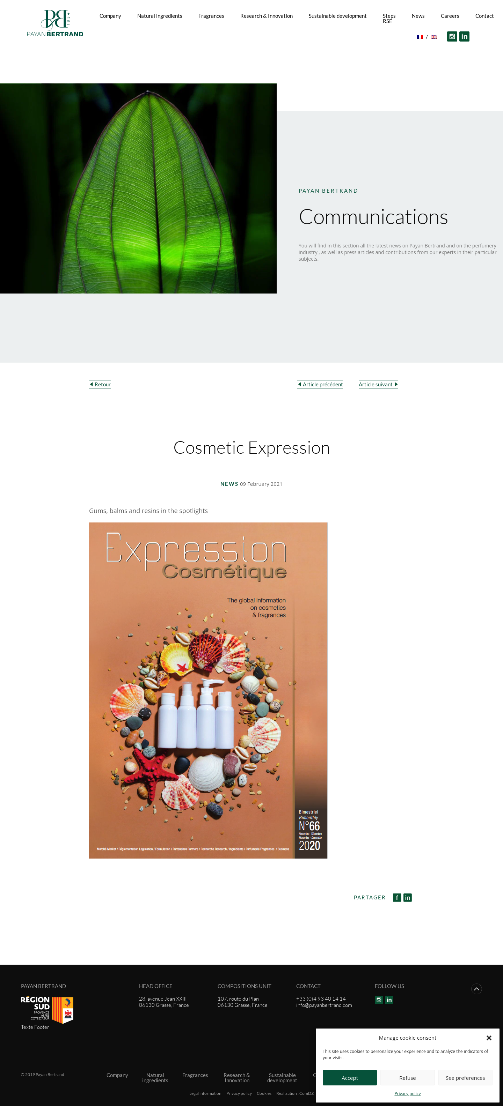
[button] (489, 1037)
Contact (484, 16)
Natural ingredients (159, 16)
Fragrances (211, 16)
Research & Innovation (266, 16)
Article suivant (376, 384)
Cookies (264, 1093)
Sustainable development (338, 16)
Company (110, 16)
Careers (450, 16)
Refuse (407, 1077)
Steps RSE (389, 18)
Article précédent (323, 384)
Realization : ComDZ (295, 1093)
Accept (350, 1077)
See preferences (465, 1077)
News (418, 16)
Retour (103, 384)
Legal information (205, 1093)
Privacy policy (407, 1094)
